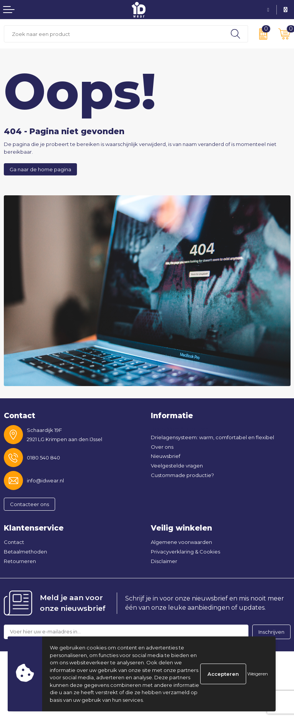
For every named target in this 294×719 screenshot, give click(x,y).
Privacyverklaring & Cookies (185, 552)
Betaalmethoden (25, 552)
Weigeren (257, 674)
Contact (14, 542)
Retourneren (20, 561)
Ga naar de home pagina (40, 169)
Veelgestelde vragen (177, 466)
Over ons (162, 447)
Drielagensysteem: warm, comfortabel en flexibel (212, 437)
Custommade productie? (182, 475)
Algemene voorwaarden (181, 542)
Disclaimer (164, 561)
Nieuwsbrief (165, 456)
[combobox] (114, 33)
